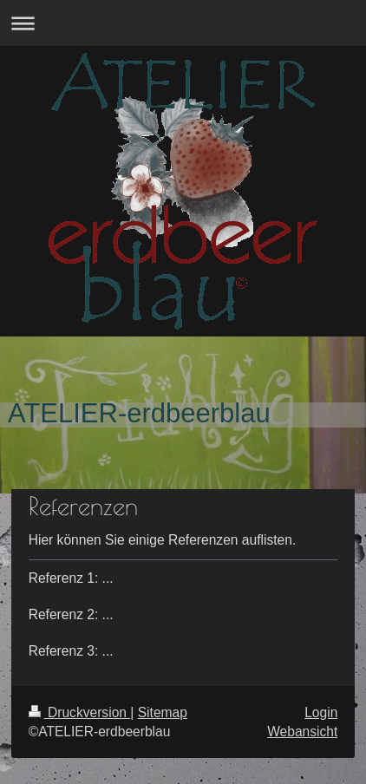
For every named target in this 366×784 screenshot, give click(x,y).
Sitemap (162, 712)
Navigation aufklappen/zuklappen (183, 23)
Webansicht (302, 731)
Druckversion (80, 712)
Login (320, 712)
